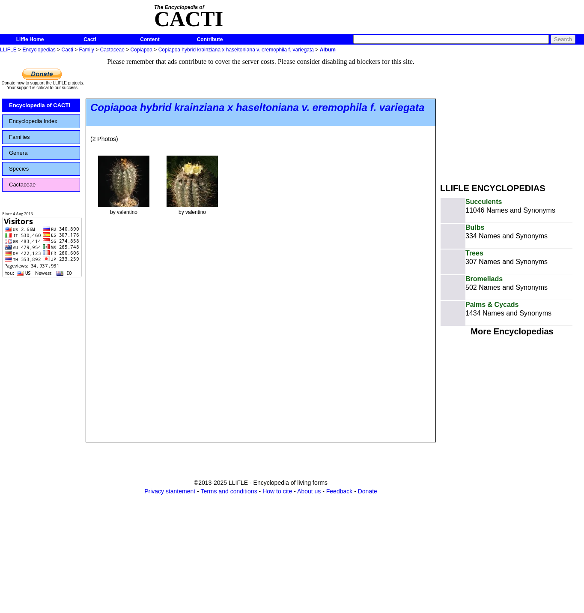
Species (19, 168)
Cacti (89, 39)
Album (328, 50)
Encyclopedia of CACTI (39, 105)
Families (19, 137)
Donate (367, 491)
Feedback (339, 491)
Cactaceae (112, 50)
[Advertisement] (512, 115)
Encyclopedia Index (33, 121)
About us (309, 491)
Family (86, 50)
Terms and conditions (228, 491)
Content (149, 39)
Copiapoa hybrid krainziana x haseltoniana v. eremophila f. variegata (236, 50)
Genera (18, 153)
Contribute (210, 39)
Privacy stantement (169, 491)
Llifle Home (30, 39)
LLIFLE (8, 50)
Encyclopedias (38, 50)
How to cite (277, 491)
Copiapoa (141, 50)
